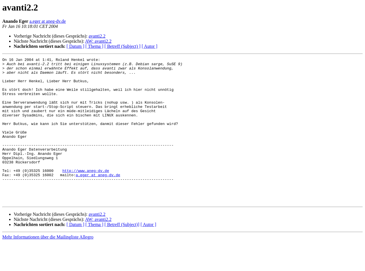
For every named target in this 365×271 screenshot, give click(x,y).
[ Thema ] (95, 46)
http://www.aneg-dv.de (85, 193)
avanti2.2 (97, 36)
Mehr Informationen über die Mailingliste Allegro (47, 266)
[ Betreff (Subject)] (121, 253)
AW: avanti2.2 (98, 41)
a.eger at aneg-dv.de (47, 21)
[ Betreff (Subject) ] (122, 46)
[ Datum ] (75, 46)
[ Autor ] (149, 46)
